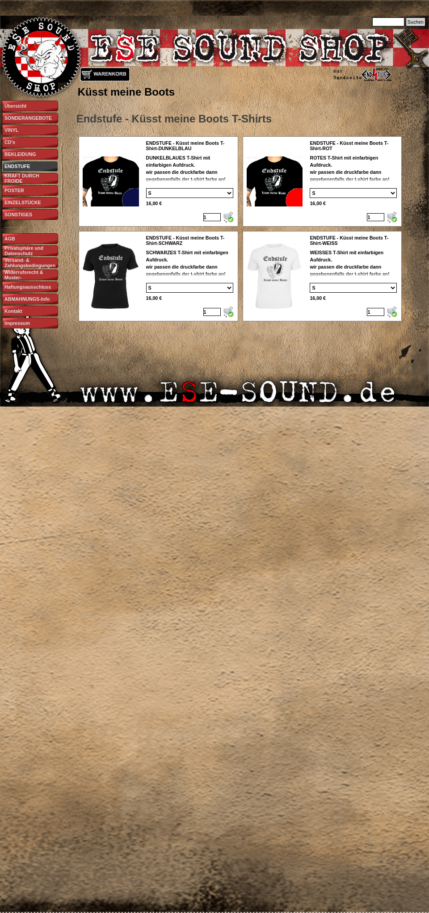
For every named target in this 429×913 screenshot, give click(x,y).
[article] (158, 181)
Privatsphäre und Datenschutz (23, 250)
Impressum (17, 323)
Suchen (416, 22)
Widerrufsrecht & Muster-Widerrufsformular (25, 277)
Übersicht (15, 106)
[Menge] (212, 217)
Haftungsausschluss (27, 287)
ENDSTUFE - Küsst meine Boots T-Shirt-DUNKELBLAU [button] (185, 145)
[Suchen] (388, 21)
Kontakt (13, 311)
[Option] (189, 193)
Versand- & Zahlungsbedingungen (29, 262)
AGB (9, 238)
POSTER (14, 190)
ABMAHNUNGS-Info (27, 299)
